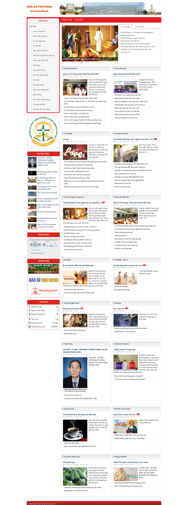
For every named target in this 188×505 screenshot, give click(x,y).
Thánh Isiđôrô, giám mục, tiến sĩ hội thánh (129, 438)
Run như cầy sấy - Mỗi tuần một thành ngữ (79, 293)
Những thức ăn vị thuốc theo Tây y (76, 491)
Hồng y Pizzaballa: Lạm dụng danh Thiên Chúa (131, 101)
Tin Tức (33, 26)
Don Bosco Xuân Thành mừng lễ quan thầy (79, 168)
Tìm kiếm (79, 20)
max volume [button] (56, 246)
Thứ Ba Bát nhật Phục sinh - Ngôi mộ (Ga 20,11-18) (137, 46)
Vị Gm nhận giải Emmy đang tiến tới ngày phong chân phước (85, 162)
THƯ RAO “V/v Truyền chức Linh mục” (128, 95)
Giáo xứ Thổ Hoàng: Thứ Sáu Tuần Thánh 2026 (80, 98)
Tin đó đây (37, 46)
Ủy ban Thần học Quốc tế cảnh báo (127, 111)
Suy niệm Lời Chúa (40, 51)
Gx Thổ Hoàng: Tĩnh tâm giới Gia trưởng (78, 110)
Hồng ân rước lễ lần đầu (123, 248)
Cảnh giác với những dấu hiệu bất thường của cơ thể (83, 487)
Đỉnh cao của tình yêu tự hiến (74, 236)
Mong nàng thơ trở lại (128, 35)
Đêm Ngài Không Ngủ (122, 290)
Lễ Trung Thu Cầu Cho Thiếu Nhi (126, 245)
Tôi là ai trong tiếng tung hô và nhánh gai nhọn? (47, 200)
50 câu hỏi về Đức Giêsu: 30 (74, 289)
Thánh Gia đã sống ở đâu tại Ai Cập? (77, 178)
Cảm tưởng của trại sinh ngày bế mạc (128, 239)
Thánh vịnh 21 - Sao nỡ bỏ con (125, 331)
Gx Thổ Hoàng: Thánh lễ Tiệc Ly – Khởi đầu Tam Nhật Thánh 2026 (85, 102)
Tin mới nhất (139, 27)
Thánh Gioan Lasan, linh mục (130, 41)
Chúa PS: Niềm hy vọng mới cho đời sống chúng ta (82, 230)
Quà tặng (36, 65)
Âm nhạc (36, 80)
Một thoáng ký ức (121, 235)
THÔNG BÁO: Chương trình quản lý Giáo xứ (130, 105)
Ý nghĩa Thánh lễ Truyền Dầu (124, 350)
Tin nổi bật (126, 27)
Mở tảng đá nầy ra (70, 334)
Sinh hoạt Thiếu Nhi (40, 60)
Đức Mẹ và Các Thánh (41, 109)
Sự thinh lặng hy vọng (71, 233)
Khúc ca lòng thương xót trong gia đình (128, 486)
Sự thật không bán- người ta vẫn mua (133, 38)
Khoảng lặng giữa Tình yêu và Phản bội (78, 246)
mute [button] (47, 246)
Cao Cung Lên (35, 250)
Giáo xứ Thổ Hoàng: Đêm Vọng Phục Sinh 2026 (81, 74)
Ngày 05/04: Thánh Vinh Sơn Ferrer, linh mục (130, 435)
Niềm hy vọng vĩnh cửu (123, 187)
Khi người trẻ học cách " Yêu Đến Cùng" (78, 243)
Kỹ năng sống (38, 85)
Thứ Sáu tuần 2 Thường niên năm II (76, 171)
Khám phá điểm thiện (71, 443)
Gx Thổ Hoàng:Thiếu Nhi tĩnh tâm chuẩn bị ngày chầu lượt (135, 226)
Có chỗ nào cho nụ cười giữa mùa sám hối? (130, 379)
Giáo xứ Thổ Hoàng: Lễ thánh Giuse (76, 117)
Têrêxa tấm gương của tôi (124, 232)
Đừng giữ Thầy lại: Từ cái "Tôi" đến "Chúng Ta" (136, 44)
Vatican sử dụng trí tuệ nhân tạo (126, 118)
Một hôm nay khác (121, 286)
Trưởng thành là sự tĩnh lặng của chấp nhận (79, 415)
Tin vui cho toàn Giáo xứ (72, 395)
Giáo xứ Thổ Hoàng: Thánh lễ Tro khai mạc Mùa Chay (83, 120)
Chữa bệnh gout (69, 462)
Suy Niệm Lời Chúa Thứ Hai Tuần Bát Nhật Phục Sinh (133, 170)
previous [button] (31, 244)
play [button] (35, 244)
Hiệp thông (37, 95)
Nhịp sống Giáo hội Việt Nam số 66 (127, 98)
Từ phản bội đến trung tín (73, 249)
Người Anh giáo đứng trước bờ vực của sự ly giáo (81, 187)
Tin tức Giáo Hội (39, 41)
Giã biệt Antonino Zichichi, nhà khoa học (78, 165)
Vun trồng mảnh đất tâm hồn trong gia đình (130, 483)
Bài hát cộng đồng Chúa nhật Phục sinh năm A (131, 328)
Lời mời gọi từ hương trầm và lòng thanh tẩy (47, 188)
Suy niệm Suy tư (39, 70)
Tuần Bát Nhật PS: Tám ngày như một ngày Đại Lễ (81, 59)
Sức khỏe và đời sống (41, 99)
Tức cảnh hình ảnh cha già (47, 193)
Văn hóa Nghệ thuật (40, 75)
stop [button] (44, 244)
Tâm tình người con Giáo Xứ (44, 55)
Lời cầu (66, 139)
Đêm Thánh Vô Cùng (37, 253)
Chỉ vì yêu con (125, 52)
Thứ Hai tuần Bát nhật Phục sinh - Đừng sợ (130, 167)
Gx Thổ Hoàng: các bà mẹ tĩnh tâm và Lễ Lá (79, 107)
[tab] (126, 26)
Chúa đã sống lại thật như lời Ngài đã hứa (129, 180)
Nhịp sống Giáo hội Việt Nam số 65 (127, 108)
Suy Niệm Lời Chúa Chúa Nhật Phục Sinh (129, 177)
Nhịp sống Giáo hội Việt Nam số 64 (127, 114)
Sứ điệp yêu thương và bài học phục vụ (78, 240)
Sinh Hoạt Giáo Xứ (40, 36)
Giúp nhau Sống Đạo (41, 90)
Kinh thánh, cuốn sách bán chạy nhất (77, 175)
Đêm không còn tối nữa (123, 183)
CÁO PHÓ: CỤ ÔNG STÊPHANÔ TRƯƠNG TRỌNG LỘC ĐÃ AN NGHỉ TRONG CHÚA (46, 161)
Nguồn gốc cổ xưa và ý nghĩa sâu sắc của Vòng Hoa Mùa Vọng (84, 182)
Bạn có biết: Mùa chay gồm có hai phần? (129, 376)
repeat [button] (51, 243)
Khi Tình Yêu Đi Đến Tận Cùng (74, 330)
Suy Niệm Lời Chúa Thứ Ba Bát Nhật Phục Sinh (136, 49)
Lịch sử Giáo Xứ (39, 31)
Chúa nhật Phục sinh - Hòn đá (125, 174)
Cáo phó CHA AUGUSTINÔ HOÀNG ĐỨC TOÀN (80, 398)
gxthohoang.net (49, 504)
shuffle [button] (55, 243)
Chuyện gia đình (39, 104)
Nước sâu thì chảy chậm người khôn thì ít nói (80, 446)
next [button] (39, 244)
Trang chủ (67, 20)
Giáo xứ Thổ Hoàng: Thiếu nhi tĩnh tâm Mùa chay (132, 203)
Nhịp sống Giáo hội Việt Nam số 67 (126, 74)
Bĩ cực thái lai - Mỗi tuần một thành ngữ (78, 265)
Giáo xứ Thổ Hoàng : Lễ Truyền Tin (76, 113)
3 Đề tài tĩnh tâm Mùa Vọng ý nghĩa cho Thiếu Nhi (132, 229)
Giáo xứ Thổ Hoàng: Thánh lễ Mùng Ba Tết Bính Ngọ (82, 123)
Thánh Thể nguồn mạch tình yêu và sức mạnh (130, 462)
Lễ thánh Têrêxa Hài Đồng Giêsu (126, 242)
